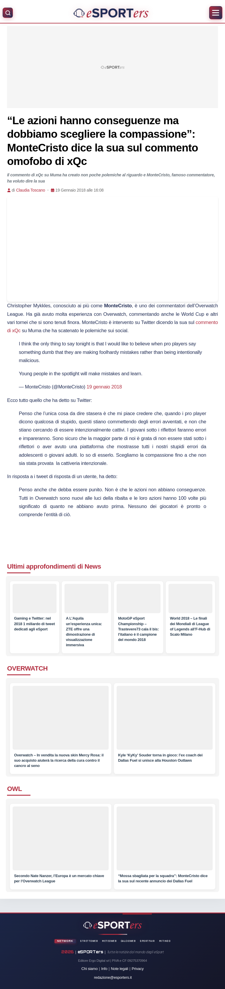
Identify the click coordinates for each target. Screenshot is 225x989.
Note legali (119, 968)
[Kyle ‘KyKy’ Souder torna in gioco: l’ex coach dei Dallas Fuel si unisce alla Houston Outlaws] (164, 722)
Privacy (138, 968)
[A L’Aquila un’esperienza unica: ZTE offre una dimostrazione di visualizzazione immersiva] (86, 598)
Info (104, 968)
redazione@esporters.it (113, 977)
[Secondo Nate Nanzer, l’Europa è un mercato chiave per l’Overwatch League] (60, 842)
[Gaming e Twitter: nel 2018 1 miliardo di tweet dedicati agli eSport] (35, 598)
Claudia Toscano (30, 190)
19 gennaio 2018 (104, 387)
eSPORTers (90, 951)
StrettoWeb (89, 941)
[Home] (111, 13)
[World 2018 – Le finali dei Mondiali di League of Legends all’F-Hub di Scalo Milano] (190, 598)
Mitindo (165, 941)
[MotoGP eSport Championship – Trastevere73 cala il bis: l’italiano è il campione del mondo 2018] (139, 598)
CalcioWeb (128, 941)
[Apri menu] (215, 12)
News (93, 566)
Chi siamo (89, 968)
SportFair (147, 941)
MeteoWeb (109, 941)
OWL (14, 788)
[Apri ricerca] (8, 13)
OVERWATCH (27, 668)
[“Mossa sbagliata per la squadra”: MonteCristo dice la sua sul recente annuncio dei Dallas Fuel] (164, 842)
